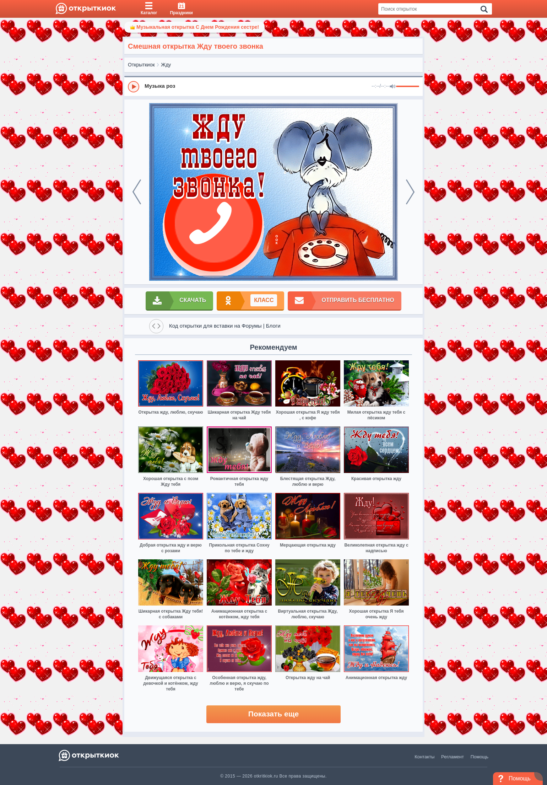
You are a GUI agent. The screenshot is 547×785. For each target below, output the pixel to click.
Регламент (452, 756)
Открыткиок (141, 65)
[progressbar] (407, 86)
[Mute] (392, 86)
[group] (273, 86)
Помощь (479, 756)
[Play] (133, 86)
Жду (166, 65)
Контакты (424, 756)
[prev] (136, 192)
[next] (410, 192)
